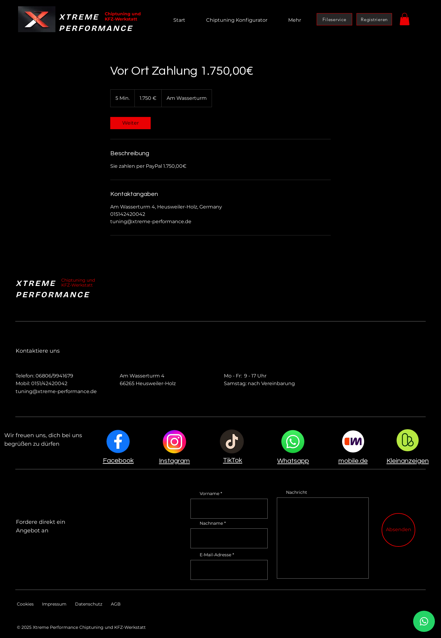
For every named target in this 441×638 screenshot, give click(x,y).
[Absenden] (398, 530)
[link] (130, 123)
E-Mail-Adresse (215, 555)
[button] (404, 19)
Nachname (211, 523)
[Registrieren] (374, 19)
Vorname (209, 493)
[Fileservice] (334, 19)
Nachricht (296, 492)
